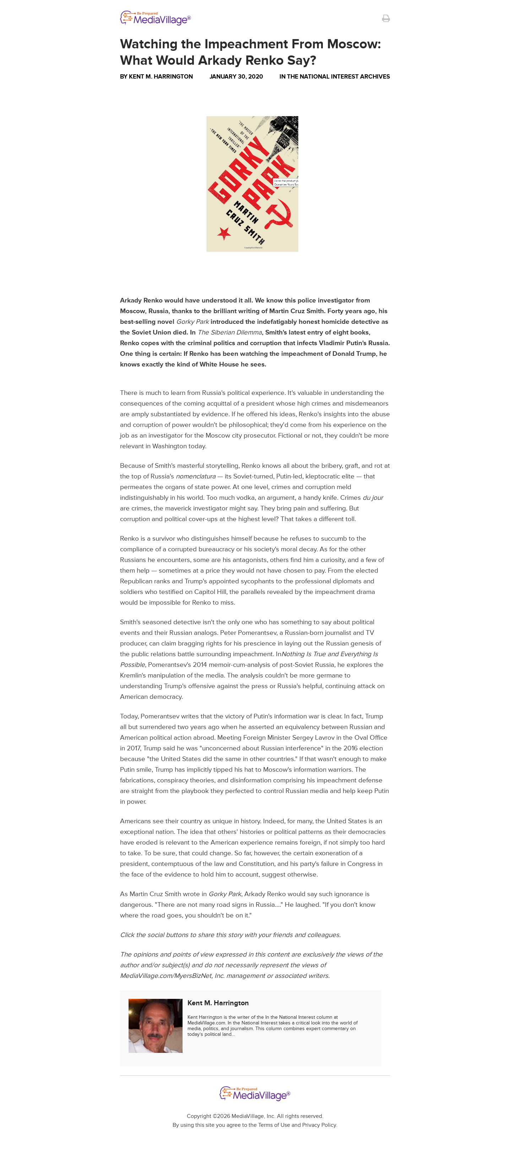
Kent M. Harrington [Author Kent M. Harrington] (161, 76)
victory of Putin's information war (272, 716)
